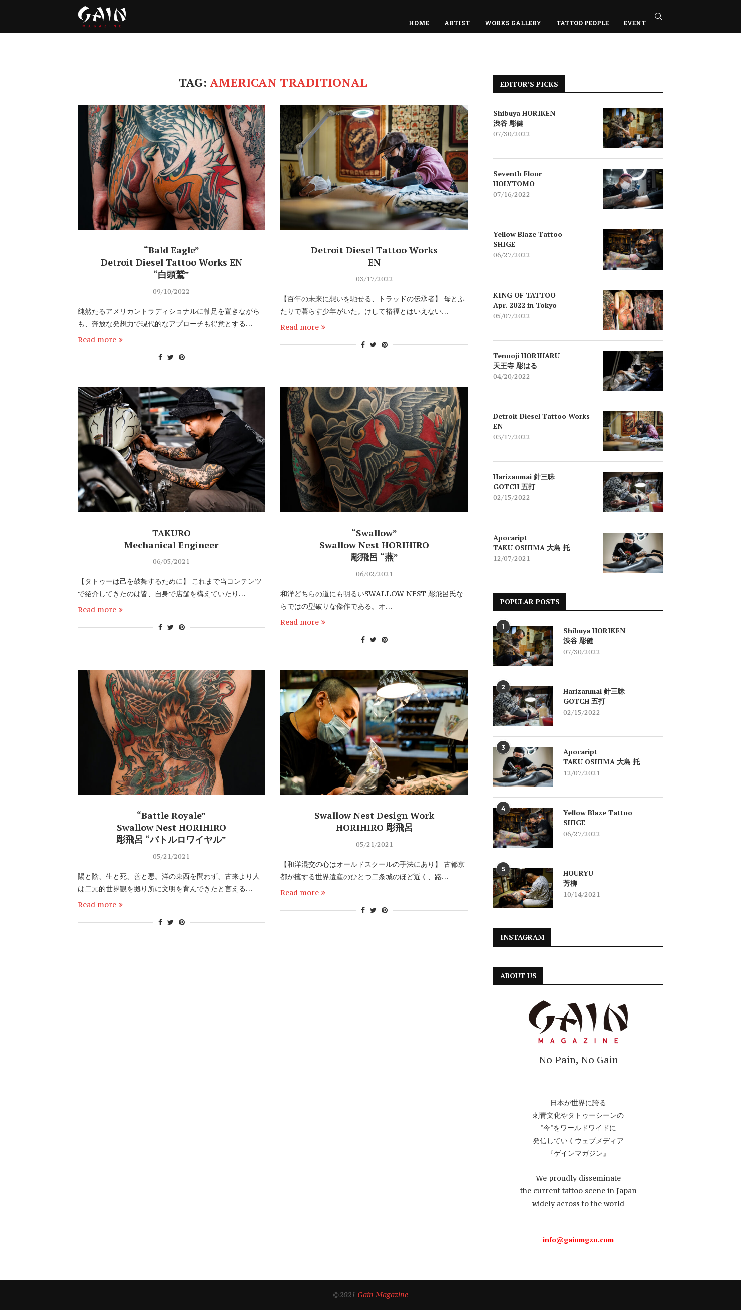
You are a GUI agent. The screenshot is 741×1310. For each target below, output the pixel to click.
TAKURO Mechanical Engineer (171, 539)
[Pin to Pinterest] (182, 357)
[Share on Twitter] (170, 357)
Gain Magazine (382, 1294)
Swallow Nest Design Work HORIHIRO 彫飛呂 (374, 821)
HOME (419, 23)
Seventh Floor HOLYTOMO (517, 178)
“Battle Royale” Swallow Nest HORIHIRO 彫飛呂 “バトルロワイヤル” (171, 827)
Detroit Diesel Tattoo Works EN (374, 256)
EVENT (635, 23)
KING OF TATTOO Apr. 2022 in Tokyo (525, 300)
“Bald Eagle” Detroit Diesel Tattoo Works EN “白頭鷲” (171, 262)
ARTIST (457, 23)
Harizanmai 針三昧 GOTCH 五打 (524, 481)
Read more (100, 339)
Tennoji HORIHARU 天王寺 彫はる (526, 360)
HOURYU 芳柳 (578, 878)
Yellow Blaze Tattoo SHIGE (527, 239)
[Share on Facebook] (160, 357)
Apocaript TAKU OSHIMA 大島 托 (531, 542)
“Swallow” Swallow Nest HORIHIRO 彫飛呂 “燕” (374, 545)
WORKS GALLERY (513, 23)
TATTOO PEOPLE (582, 23)
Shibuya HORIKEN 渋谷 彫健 (524, 118)
